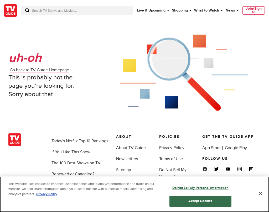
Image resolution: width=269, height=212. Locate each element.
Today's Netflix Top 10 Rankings (79, 141)
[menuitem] (153, 10)
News (230, 10)
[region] (134, 194)
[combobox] (77, 10)
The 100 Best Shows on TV (76, 163)
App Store (211, 147)
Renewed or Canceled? (72, 174)
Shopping (180, 10)
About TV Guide (131, 147)
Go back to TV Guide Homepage (39, 70)
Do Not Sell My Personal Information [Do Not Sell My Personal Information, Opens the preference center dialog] (200, 188)
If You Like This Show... (72, 152)
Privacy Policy (171, 147)
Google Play (236, 147)
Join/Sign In (254, 10)
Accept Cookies (200, 201)
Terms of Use (171, 158)
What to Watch (206, 10)
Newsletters (127, 158)
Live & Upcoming (151, 10)
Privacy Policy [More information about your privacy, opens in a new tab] (46, 194)
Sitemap (123, 169)
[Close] (260, 193)
